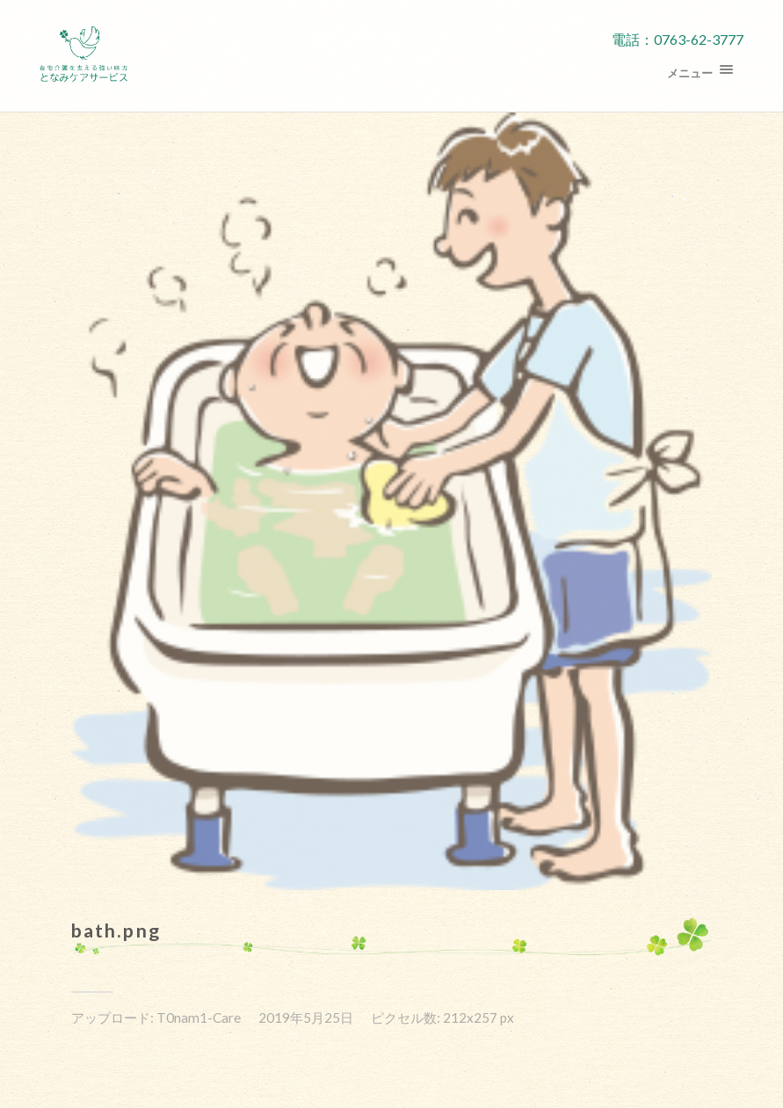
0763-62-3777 (698, 39)
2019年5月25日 (305, 1017)
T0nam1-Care (198, 1017)
